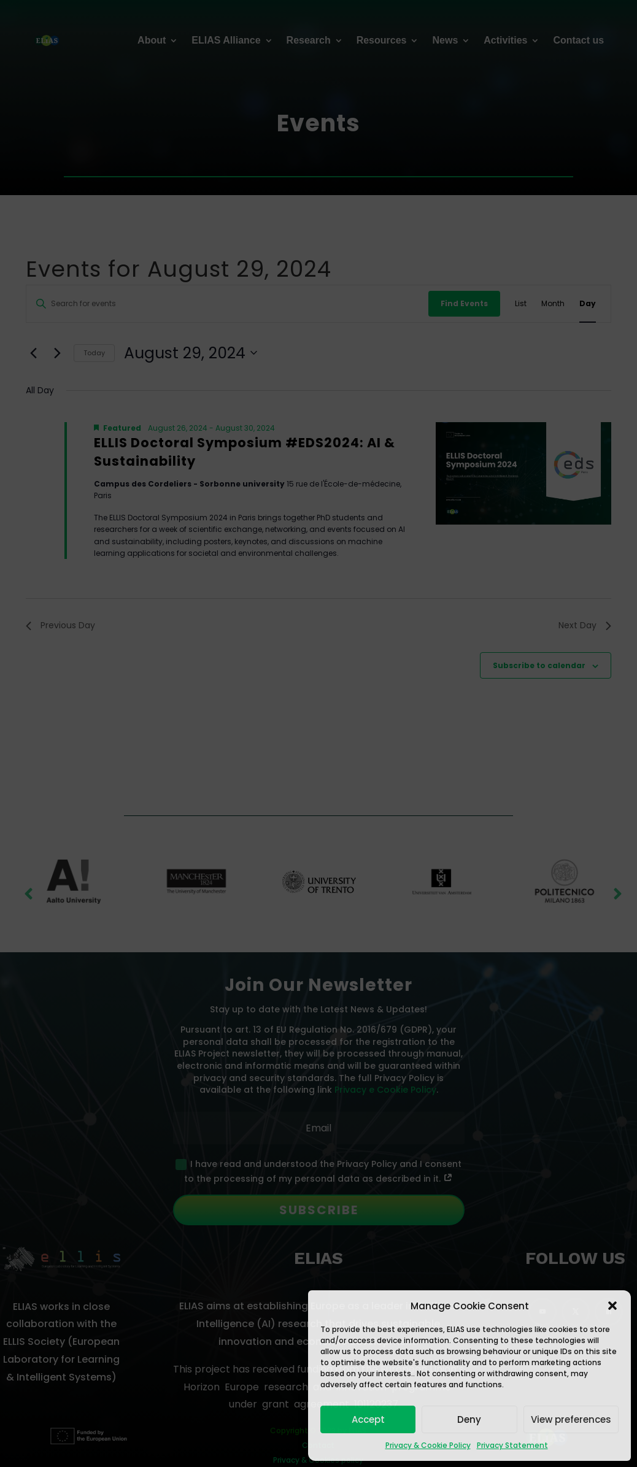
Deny (469, 1419)
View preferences (571, 1419)
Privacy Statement (512, 1445)
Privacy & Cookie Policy (428, 1445)
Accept (368, 1419)
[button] (612, 1306)
